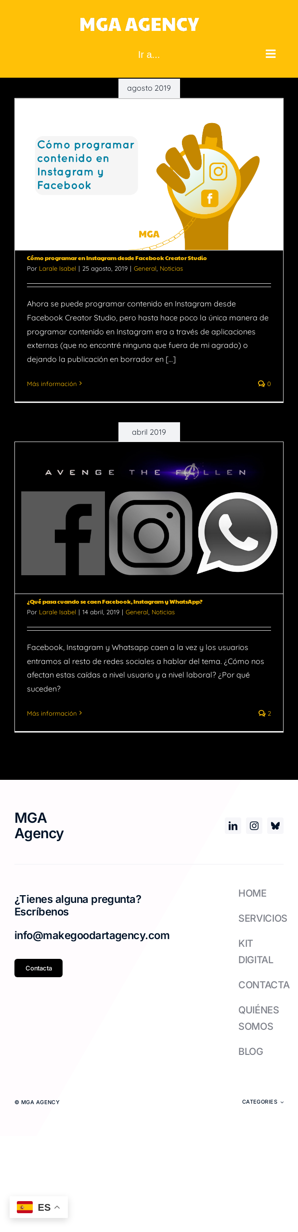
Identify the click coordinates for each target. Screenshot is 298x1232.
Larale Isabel (57, 268)
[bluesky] (275, 825)
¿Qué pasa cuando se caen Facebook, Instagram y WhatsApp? (115, 601)
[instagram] (254, 825)
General (145, 268)
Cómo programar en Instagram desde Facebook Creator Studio (117, 258)
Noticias (171, 268)
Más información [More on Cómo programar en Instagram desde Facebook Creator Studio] (52, 384)
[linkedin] (233, 825)
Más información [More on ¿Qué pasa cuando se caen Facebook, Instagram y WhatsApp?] (52, 713)
